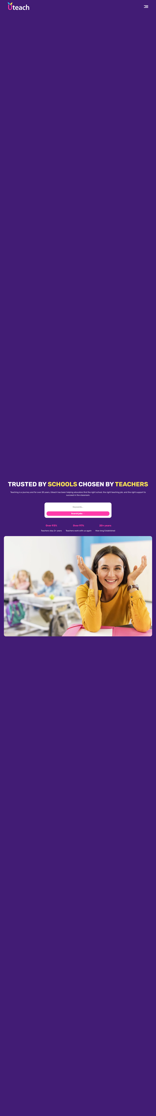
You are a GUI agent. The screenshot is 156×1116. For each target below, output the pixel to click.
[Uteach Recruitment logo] (18, 6)
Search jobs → (78, 513)
